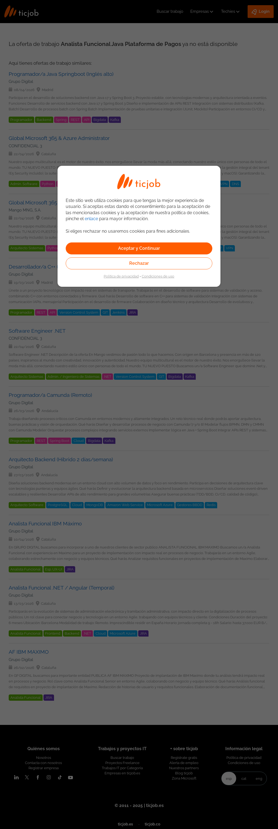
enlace (91, 218)
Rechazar (139, 263)
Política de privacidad (121, 276)
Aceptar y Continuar (139, 248)
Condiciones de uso (158, 276)
